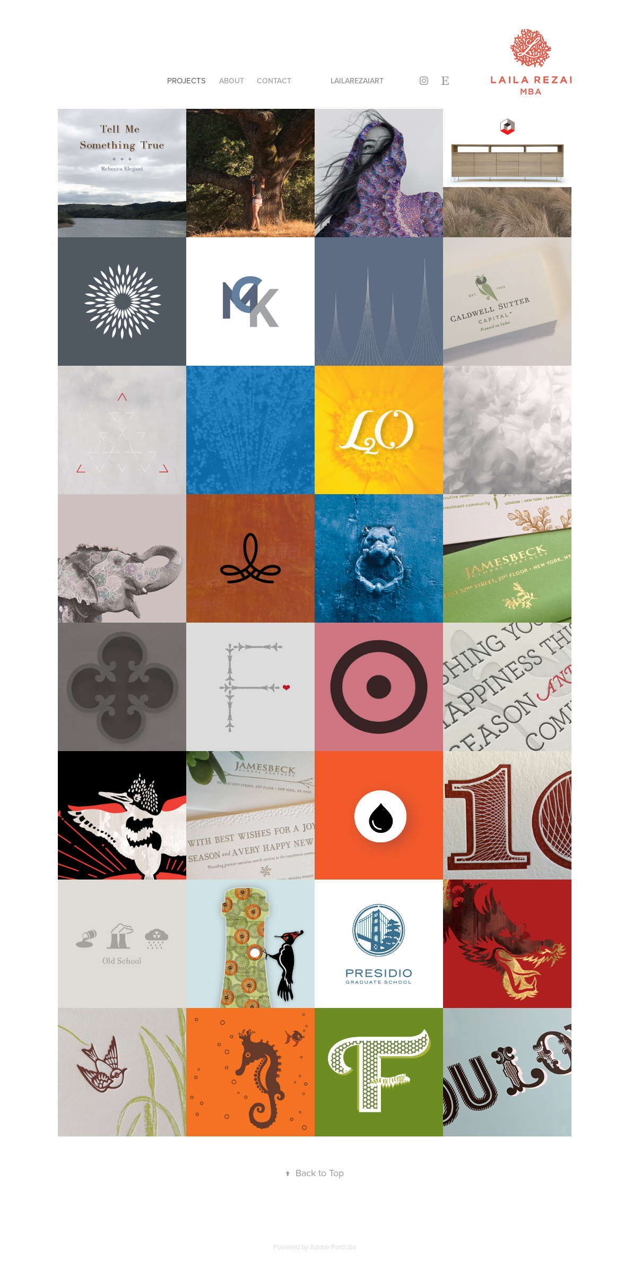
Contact (274, 80)
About (231, 80)
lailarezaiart (357, 80)
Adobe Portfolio (333, 1247)
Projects (186, 80)
